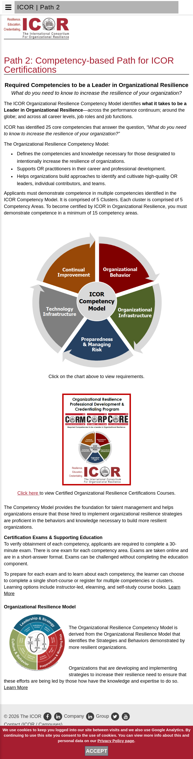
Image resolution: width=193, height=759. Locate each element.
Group (97, 716)
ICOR (29, 724)
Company (69, 716)
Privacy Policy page (116, 740)
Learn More (16, 687)
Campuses (49, 724)
